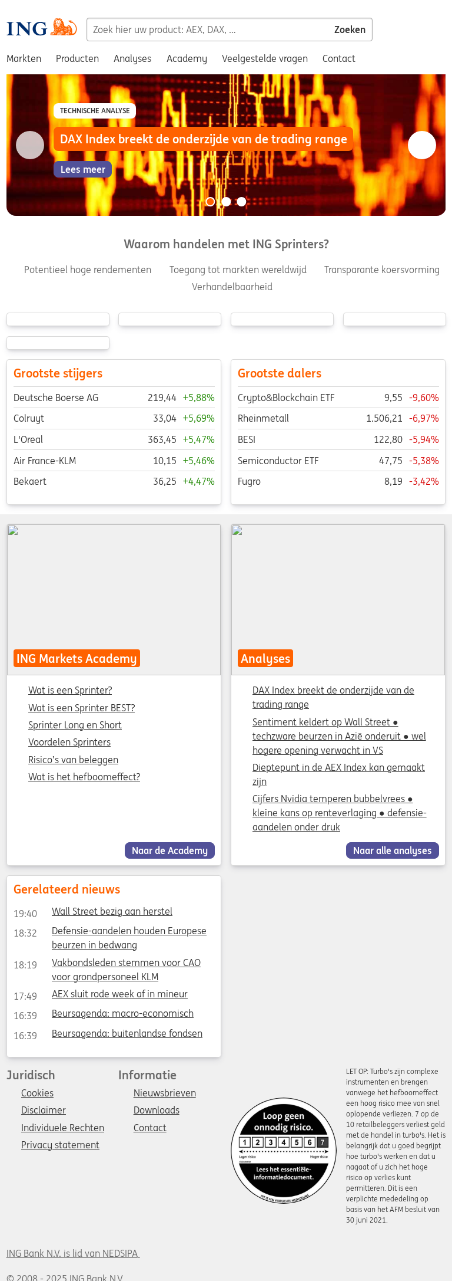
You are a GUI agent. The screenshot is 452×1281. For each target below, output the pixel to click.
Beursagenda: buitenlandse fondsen (107, 1035)
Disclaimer (43, 1110)
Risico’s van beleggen (73, 760)
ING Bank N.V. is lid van (73, 1253)
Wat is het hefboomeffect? (84, 777)
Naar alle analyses (392, 850)
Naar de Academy (170, 850)
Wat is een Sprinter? (70, 690)
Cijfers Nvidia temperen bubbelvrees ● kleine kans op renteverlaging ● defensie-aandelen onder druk (339, 813)
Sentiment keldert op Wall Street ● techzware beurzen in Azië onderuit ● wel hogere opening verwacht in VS (339, 736)
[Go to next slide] (422, 145)
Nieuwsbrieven (165, 1093)
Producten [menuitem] (77, 58)
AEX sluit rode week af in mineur (100, 996)
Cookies (37, 1093)
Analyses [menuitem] (132, 58)
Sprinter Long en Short (75, 725)
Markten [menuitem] (23, 58)
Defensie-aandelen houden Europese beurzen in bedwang (109, 933)
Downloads (157, 1110)
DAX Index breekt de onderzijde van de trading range (333, 697)
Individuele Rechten (62, 1128)
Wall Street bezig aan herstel (92, 913)
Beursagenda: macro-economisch (103, 1015)
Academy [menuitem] (187, 58)
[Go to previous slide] (30, 145)
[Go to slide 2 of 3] (226, 201)
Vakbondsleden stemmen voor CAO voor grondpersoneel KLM (106, 964)
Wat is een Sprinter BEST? (81, 708)
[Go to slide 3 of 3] (242, 201)
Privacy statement (60, 1145)
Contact (150, 1128)
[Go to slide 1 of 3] (210, 201)
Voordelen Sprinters (69, 742)
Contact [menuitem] (339, 58)
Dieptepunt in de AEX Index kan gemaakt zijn (338, 774)
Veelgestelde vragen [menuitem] (265, 58)
